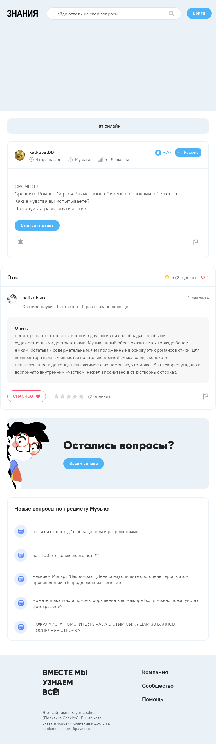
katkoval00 (41, 152)
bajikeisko (33, 297)
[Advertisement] (108, 63)
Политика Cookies (60, 717)
